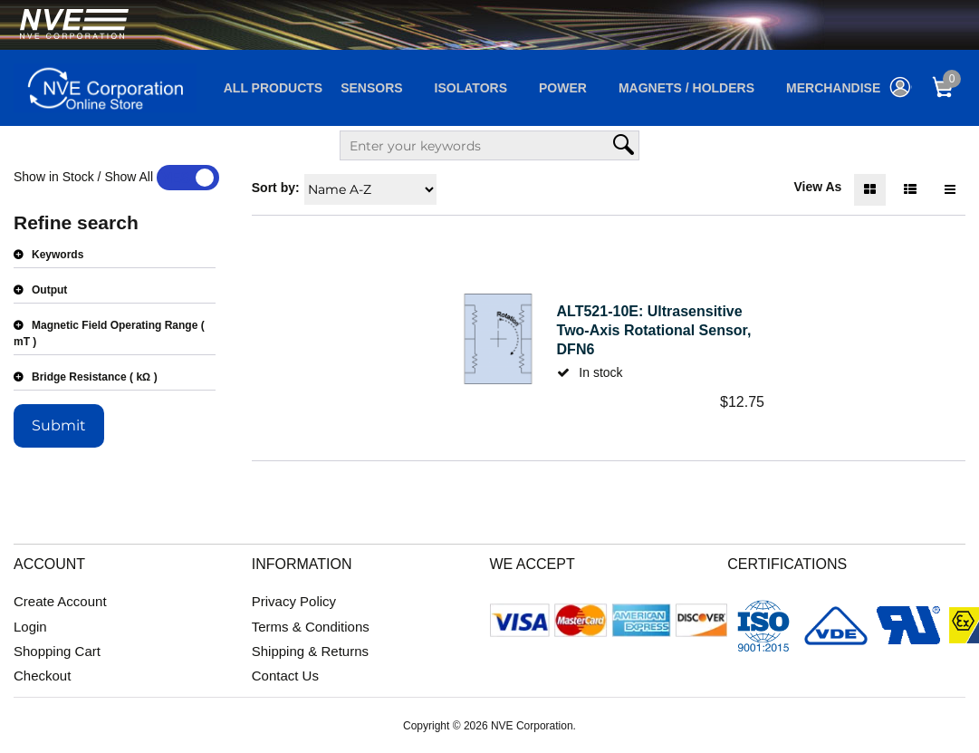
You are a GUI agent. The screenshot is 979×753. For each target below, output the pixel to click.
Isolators (471, 88)
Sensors (371, 88)
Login (30, 626)
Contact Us (285, 675)
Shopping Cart (57, 651)
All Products (273, 88)
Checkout (42, 675)
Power (563, 88)
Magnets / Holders (686, 88)
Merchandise (833, 88)
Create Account (60, 601)
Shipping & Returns (310, 651)
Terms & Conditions (311, 626)
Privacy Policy (294, 601)
